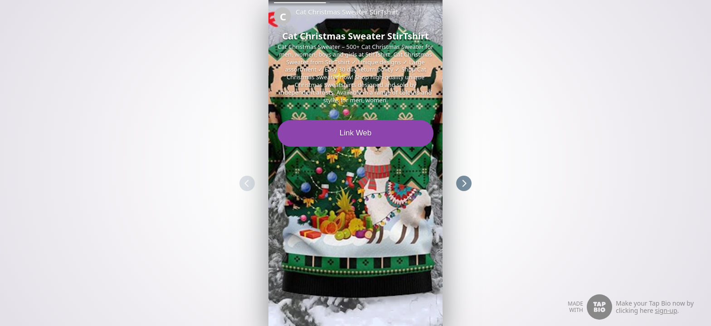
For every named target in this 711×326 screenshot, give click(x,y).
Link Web (356, 133)
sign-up (666, 310)
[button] (300, 2)
